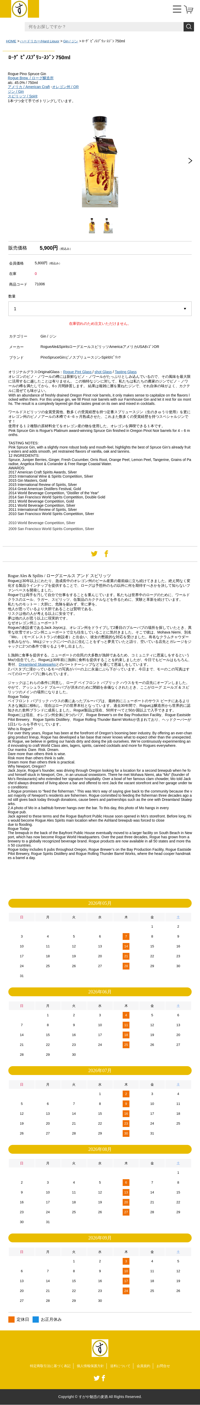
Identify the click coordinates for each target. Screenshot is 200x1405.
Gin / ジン (75, 41)
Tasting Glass (126, 372)
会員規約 (146, 1366)
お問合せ (167, 1366)
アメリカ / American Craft (29, 87)
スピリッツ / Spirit (23, 96)
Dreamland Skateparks (37, 664)
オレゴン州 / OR (65, 87)
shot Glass (103, 372)
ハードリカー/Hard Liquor (42, 41)
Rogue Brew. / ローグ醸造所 (31, 78)
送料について (122, 1366)
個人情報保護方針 (90, 1366)
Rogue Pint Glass (77, 372)
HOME (11, 41)
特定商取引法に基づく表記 (47, 1366)
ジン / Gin (16, 91)
